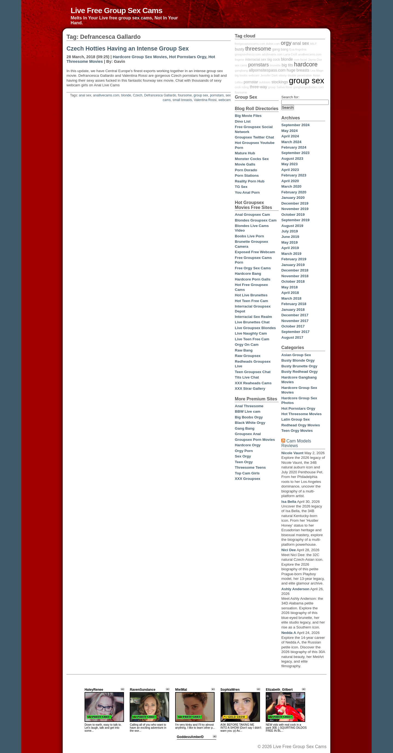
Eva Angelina (297, 49)
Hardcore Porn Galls (252, 279)
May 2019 (289, 242)
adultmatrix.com (272, 54)
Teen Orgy (244, 462)
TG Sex (241, 187)
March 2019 (291, 254)
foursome (185, 95)
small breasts (182, 100)
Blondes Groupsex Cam (255, 220)
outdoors (264, 82)
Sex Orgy (243, 456)
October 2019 (293, 214)
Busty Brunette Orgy (299, 366)
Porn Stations (247, 175)
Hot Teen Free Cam (251, 301)
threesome (258, 49)
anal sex (85, 95)
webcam (224, 100)
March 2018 (291, 298)
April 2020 (290, 181)
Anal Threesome (249, 406)
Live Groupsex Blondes (255, 328)
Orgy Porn (244, 451)
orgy (286, 43)
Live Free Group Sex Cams (116, 10)
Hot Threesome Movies (301, 414)
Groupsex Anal (248, 434)
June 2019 (290, 237)
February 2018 (293, 304)
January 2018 (293, 310)
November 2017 (294, 321)
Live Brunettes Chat (252, 322)
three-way (258, 87)
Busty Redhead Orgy (299, 372)
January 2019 (293, 265)
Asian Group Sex (296, 355)
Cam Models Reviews (296, 443)
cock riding (242, 87)
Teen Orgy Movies (297, 431)
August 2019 (292, 226)
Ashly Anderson (295, 589)
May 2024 (289, 131)
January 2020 (293, 198)
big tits (287, 65)
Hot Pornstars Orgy (187, 57)
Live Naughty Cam (251, 333)
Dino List (242, 121)
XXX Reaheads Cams (253, 383)
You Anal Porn (247, 192)
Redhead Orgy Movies (300, 425)
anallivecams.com (106, 95)
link (388, 667)
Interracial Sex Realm (253, 317)
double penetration (300, 75)
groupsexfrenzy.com (248, 54)
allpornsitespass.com (267, 70)
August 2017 (292, 337)
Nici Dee (288, 550)
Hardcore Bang (248, 273)
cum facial (300, 59)
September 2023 (295, 153)
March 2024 (291, 142)
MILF (313, 43)
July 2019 (289, 231)
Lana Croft (290, 54)
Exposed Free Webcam (255, 252)
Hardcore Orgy (248, 445)
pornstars (217, 95)
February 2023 (293, 175)
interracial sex (255, 59)
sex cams (241, 65)
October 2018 (293, 281)
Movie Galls (245, 164)
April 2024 (290, 136)
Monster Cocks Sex (252, 159)
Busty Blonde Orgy (298, 360)
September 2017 (295, 332)
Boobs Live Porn (249, 236)
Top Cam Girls (247, 473)
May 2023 (289, 164)
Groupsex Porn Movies (255, 440)
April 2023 (290, 170)
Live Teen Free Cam (252, 339)
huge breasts (298, 70)
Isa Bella (288, 502)
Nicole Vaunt (292, 453)
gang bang (280, 49)
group (272, 87)
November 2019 (294, 209)
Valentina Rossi (205, 100)
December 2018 (294, 270)
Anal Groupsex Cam (252, 214)
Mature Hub (245, 153)
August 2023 (292, 158)
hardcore (305, 64)
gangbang (241, 70)
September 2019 (295, 220)
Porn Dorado (246, 170)
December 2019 (294, 203)
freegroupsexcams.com (250, 43)
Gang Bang (245, 428)
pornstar (251, 82)
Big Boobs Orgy (249, 417)
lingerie (239, 59)
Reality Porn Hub (249, 181)
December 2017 (294, 315)
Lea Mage (316, 70)
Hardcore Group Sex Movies (140, 57)
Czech (137, 95)
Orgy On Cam (247, 344)
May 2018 (289, 287)
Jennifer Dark (269, 75)
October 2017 (293, 326)
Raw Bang (244, 350)
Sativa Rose (284, 87)
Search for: (290, 97)
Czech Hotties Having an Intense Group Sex (128, 48)
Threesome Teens (250, 467)
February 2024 (293, 147)
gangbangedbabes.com (308, 87)
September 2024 (295, 125)
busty (239, 49)
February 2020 (293, 192)
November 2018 (294, 276)
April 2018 (290, 293)
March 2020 (291, 186)
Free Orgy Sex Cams (253, 268)
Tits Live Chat (247, 377)
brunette (275, 65)
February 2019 (293, 259)
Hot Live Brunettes (251, 295)
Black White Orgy (250, 423)
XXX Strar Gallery (250, 388)
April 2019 (290, 248)
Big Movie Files (248, 116)
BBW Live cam (247, 411)
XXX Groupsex (247, 479)
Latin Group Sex (295, 419)
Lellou (238, 82)
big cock (273, 59)
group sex (200, 95)
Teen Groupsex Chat (252, 372)
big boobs (241, 75)
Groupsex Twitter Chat (254, 137)
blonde (126, 95)
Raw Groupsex (248, 356)
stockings (279, 82)
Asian (316, 75)
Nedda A (288, 633)
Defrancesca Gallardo (160, 95)
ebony (283, 75)
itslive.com (273, 43)
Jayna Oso (315, 59)
